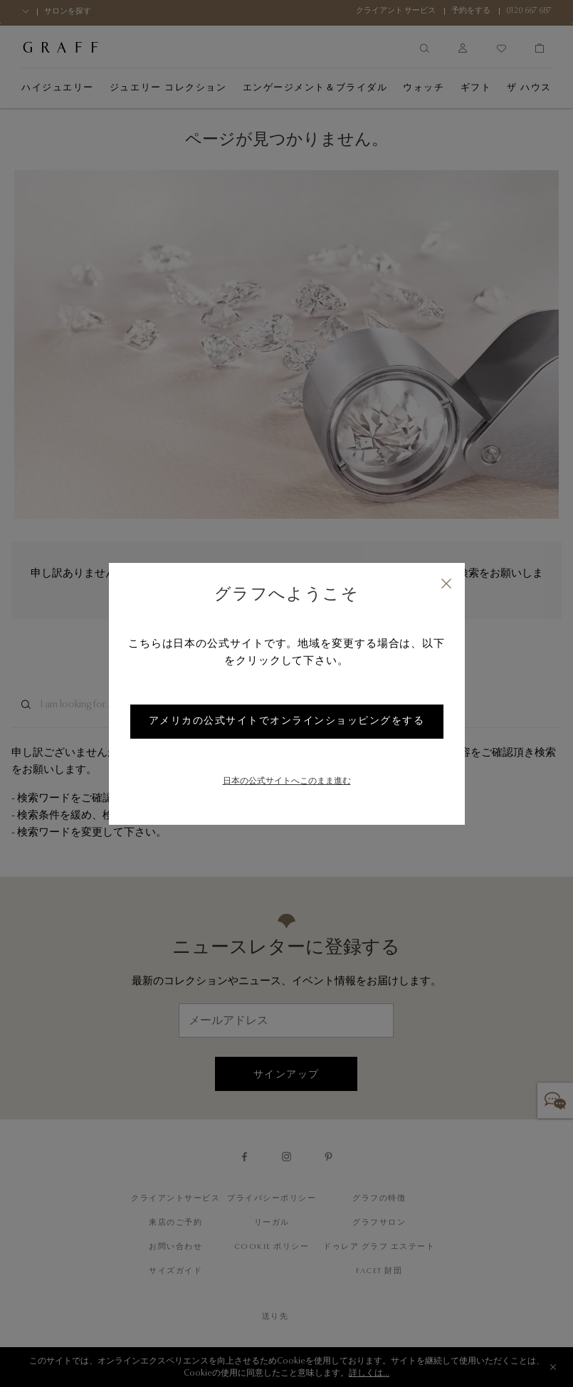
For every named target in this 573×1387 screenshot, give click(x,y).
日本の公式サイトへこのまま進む (287, 781)
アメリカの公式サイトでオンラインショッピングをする (287, 722)
